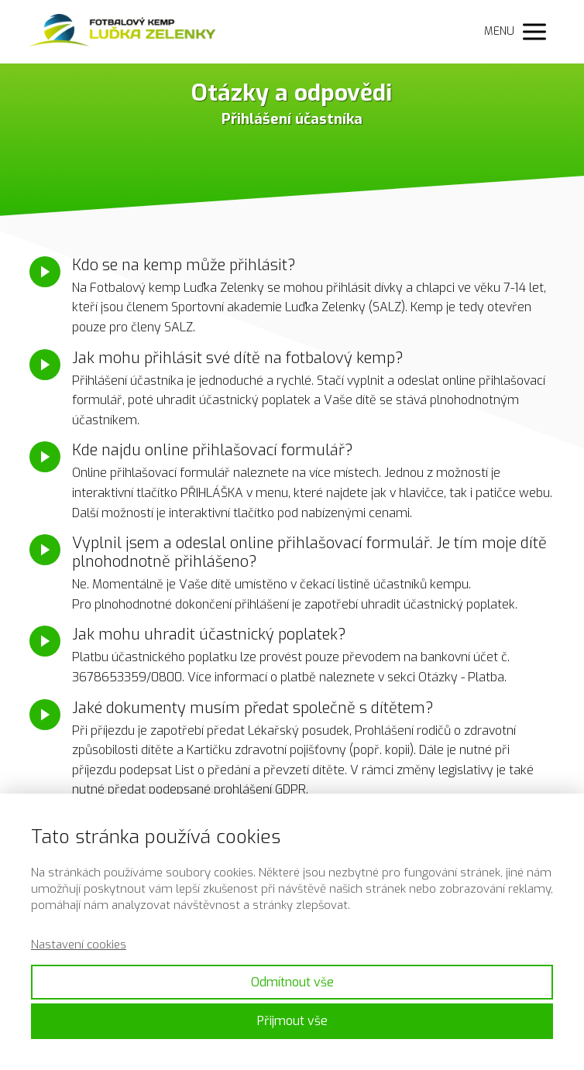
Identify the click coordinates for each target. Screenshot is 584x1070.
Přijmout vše (292, 1021)
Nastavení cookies (78, 944)
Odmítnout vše (292, 982)
